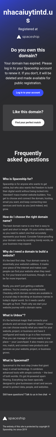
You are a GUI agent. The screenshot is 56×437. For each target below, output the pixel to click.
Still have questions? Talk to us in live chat (27, 394)
